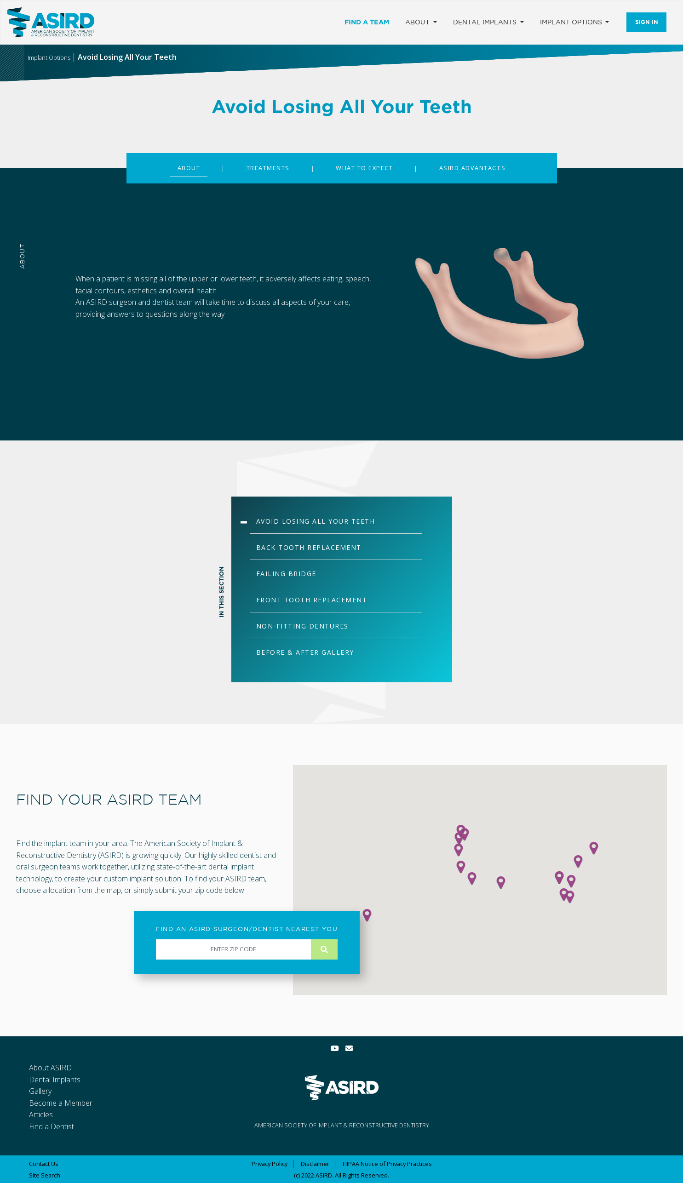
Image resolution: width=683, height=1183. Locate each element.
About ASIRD (50, 1068)
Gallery (40, 1091)
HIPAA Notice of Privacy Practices (387, 1164)
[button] (500, 882)
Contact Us (43, 1164)
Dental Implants (54, 1079)
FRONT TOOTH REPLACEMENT (311, 599)
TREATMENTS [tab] (268, 168)
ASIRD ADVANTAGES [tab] (472, 168)
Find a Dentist (51, 1126)
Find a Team (366, 21)
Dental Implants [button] (485, 22)
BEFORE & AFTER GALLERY (305, 652)
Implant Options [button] (572, 22)
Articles (41, 1114)
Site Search (44, 1175)
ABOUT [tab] (189, 168)
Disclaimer (315, 1164)
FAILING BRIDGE (286, 573)
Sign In (646, 22)
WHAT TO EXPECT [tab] (364, 168)
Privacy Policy (269, 1164)
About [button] (418, 22)
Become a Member (60, 1103)
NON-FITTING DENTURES (302, 626)
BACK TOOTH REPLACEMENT (309, 547)
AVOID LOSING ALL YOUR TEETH (315, 521)
